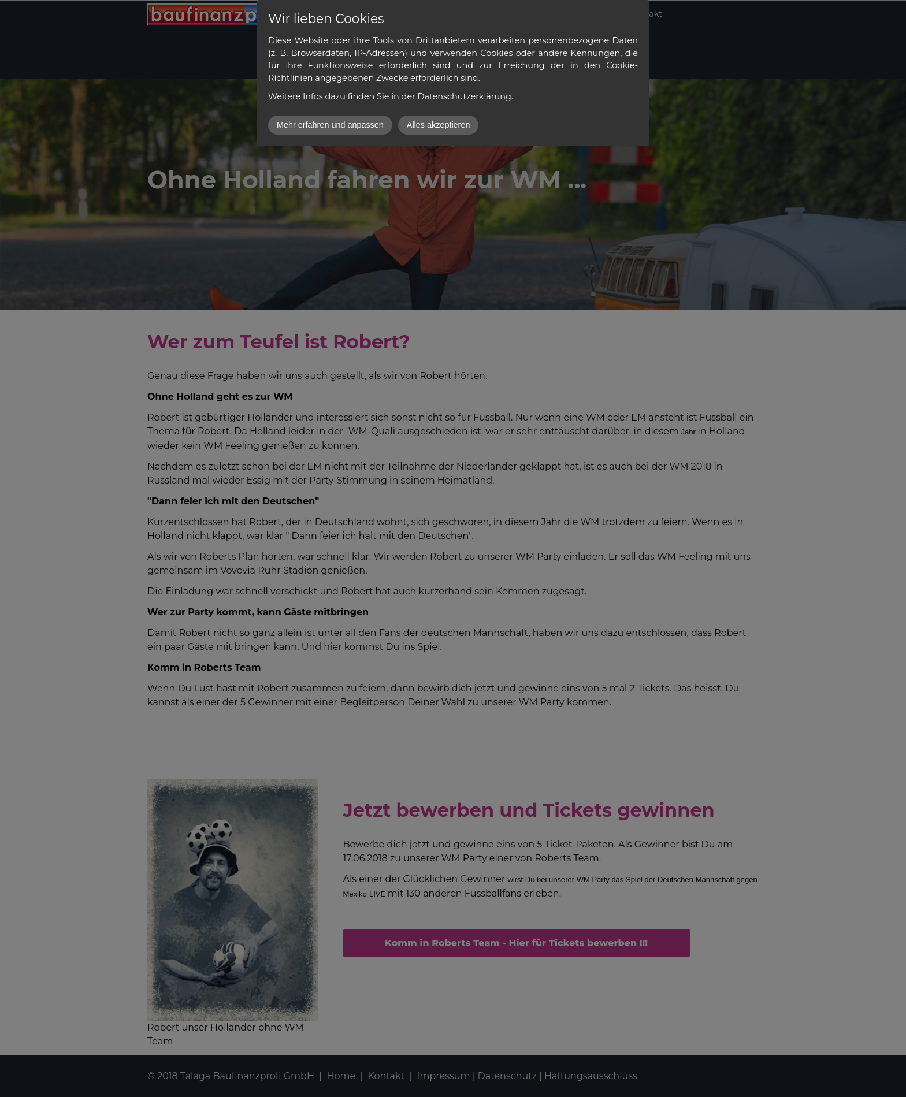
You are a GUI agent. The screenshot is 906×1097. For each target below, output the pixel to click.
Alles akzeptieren (438, 124)
